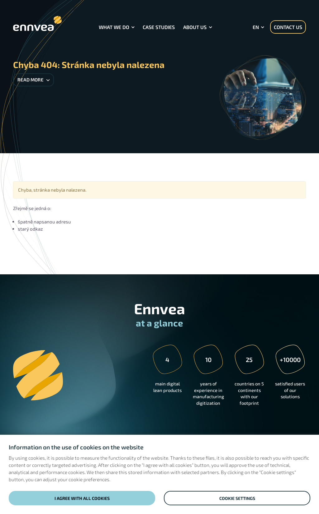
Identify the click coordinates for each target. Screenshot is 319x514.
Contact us (288, 27)
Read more (33, 79)
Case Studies (159, 27)
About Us (195, 27)
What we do (114, 27)
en (256, 27)
